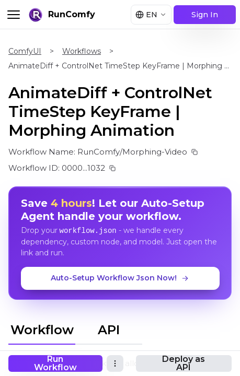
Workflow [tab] (42, 329)
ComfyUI (24, 51)
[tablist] (75, 328)
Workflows (81, 51)
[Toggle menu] (13, 14)
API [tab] (109, 329)
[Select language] (151, 15)
